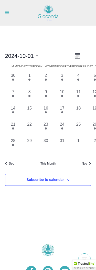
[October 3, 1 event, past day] (62, 80)
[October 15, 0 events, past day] (29, 113)
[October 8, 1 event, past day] (29, 97)
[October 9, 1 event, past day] (46, 97)
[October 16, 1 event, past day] (46, 113)
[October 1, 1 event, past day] (29, 80)
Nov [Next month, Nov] (86, 163)
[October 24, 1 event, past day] (62, 129)
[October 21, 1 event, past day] (13, 129)
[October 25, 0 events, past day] (78, 129)
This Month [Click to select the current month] (48, 163)
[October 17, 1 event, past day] (62, 113)
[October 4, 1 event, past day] (78, 80)
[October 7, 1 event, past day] (13, 97)
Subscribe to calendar (45, 180)
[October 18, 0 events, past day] (78, 113)
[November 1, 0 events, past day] (78, 146)
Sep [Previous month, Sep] (9, 163)
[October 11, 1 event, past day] (78, 97)
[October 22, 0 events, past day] (29, 129)
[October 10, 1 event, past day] (62, 97)
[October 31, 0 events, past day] (62, 146)
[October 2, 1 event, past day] (46, 80)
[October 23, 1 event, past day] (46, 129)
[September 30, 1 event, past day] (13, 80)
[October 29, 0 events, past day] (29, 146)
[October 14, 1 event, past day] (13, 113)
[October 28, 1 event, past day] (13, 146)
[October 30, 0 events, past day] (46, 146)
